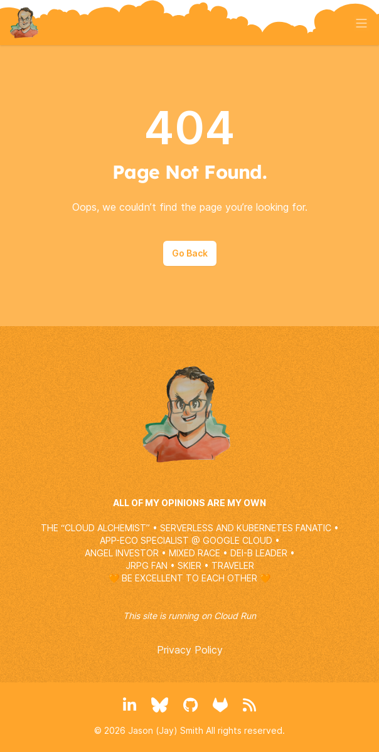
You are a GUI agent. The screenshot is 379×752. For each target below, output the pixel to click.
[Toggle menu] (361, 23)
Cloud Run (235, 615)
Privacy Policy (190, 649)
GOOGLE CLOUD (237, 540)
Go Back (190, 253)
